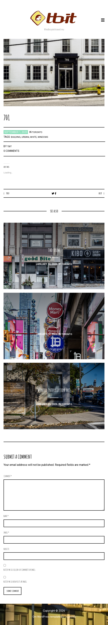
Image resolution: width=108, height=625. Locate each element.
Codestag (72, 617)
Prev (8, 193)
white (35, 136)
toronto (38, 132)
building (16, 136)
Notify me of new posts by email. (15, 581)
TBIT (10, 146)
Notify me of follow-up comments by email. (20, 569)
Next (100, 193)
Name (6, 516)
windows (45, 136)
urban (26, 136)
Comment (8, 476)
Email (6, 532)
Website (6, 549)
